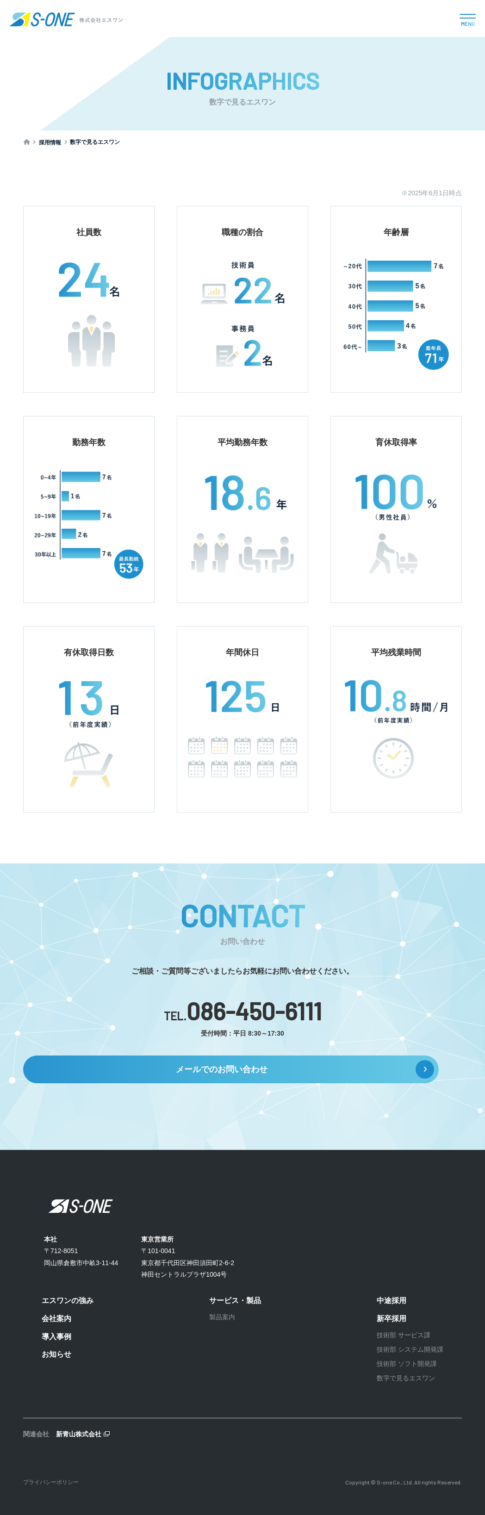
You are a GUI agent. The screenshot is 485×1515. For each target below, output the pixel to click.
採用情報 (50, 142)
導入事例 (56, 1337)
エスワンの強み (67, 1300)
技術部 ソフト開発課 (407, 1363)
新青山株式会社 (78, 1434)
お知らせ (56, 1354)
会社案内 (56, 1319)
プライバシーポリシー (51, 1482)
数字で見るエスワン (406, 1378)
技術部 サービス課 (403, 1335)
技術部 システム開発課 (410, 1349)
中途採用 (391, 1300)
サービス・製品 (235, 1300)
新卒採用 (391, 1319)
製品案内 (222, 1317)
